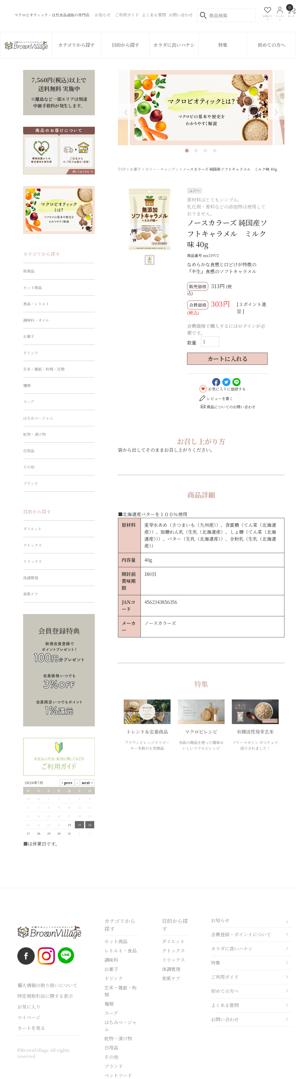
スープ (28, 401)
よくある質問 (225, 1005)
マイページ (28, 1017)
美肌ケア (30, 594)
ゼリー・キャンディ (162, 169)
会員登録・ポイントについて (241, 934)
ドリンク (30, 353)
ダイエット (32, 528)
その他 (28, 467)
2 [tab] (196, 150)
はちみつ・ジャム (38, 418)
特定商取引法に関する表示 (45, 996)
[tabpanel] (201, 107)
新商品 (28, 271)
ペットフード (118, 1075)
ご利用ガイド (225, 977)
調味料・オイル (36, 320)
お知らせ (220, 920)
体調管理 (30, 578)
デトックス (32, 545)
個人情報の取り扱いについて (47, 985)
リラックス (32, 561)
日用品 (28, 450)
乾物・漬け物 (34, 434)
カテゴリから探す (76, 45)
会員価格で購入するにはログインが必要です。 (226, 329)
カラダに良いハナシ (174, 45)
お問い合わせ (225, 1019)
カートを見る (31, 1028)
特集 (222, 45)
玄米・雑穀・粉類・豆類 (43, 369)
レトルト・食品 (120, 950)
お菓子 (135, 169)
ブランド (30, 483)
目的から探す (125, 45)
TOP (122, 169)
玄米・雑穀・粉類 (120, 991)
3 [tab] (205, 150)
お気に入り (28, 1006)
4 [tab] (215, 150)
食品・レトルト (36, 303)
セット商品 (32, 287)
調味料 (111, 960)
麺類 (27, 385)
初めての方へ (271, 45)
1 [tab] (187, 150)
